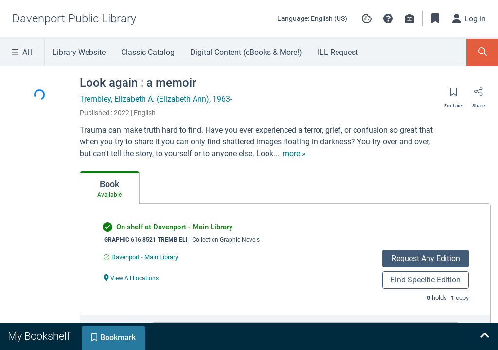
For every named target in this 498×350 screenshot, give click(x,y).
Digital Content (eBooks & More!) (246, 52)
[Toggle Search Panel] (482, 52)
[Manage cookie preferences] (366, 18)
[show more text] (294, 153)
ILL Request (338, 52)
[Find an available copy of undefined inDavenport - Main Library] (141, 257)
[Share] (478, 95)
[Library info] (409, 18)
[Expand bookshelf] (484, 336)
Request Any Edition (425, 258)
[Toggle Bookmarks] (435, 18)
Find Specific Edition (426, 279)
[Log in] (469, 18)
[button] (388, 18)
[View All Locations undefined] (131, 277)
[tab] (110, 187)
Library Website (79, 52)
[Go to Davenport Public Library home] (74, 18)
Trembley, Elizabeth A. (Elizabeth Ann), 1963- (156, 99)
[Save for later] (453, 95)
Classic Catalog (148, 52)
